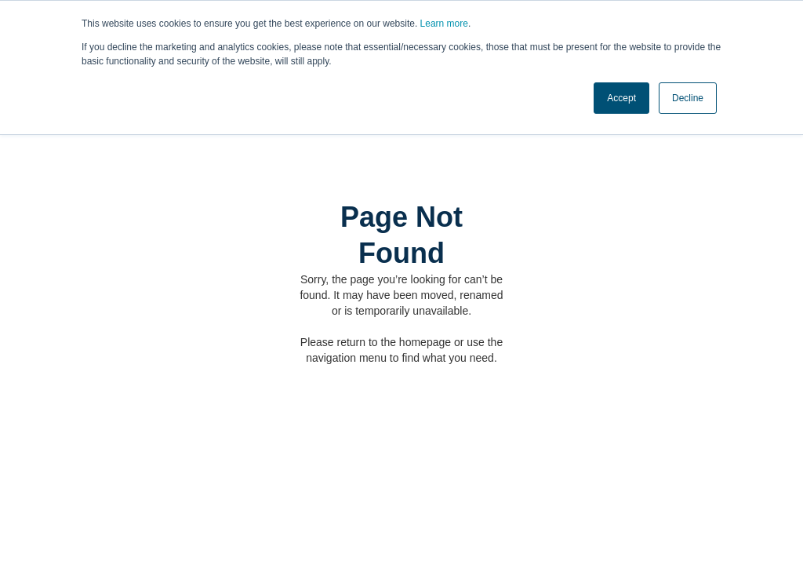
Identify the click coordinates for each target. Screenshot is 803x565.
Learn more (444, 23)
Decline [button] (687, 98)
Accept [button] (621, 98)
